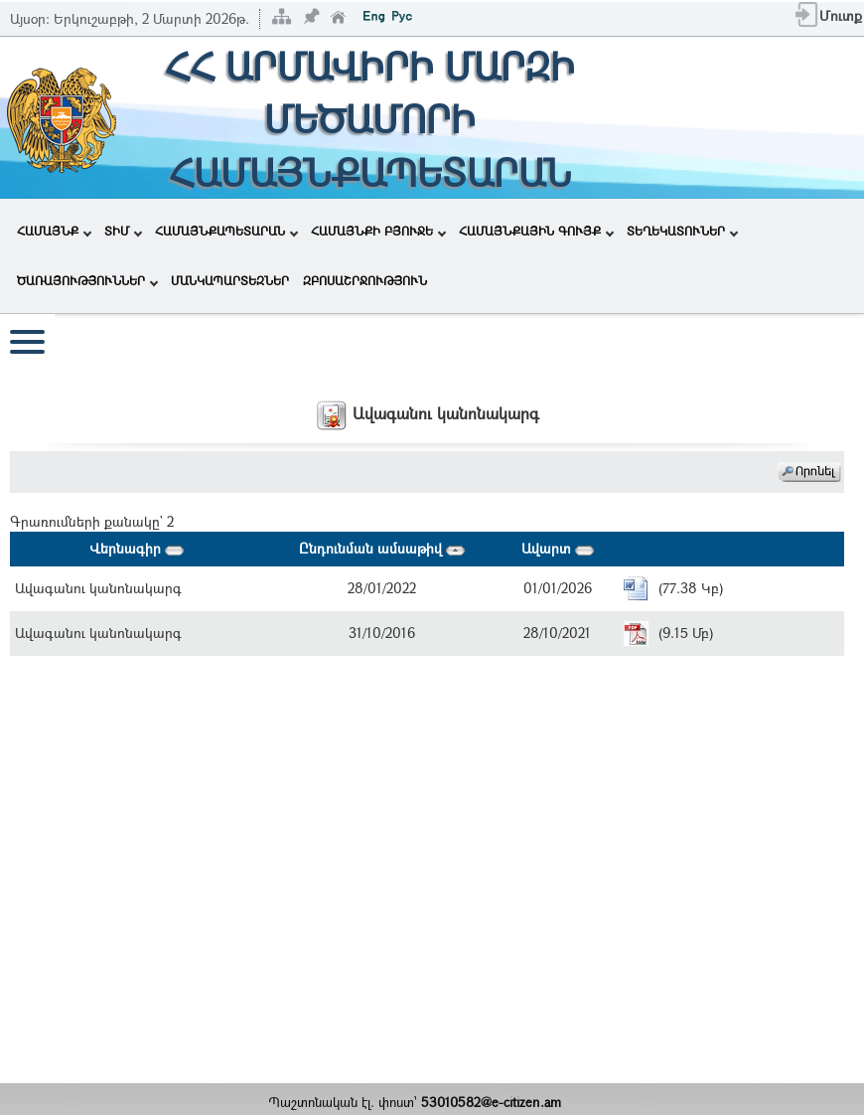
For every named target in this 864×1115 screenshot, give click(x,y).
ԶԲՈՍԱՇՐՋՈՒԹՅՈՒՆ (365, 280)
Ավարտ (557, 548)
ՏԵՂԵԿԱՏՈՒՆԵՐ (682, 231)
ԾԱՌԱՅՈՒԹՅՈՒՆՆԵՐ (87, 280)
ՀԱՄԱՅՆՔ (54, 231)
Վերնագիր (136, 548)
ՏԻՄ (123, 231)
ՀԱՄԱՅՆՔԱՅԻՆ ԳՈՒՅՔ (536, 231)
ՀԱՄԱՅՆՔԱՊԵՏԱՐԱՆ (226, 231)
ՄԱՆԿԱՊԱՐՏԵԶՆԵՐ (230, 280)
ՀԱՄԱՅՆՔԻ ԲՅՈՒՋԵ (378, 231)
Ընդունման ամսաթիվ (382, 548)
